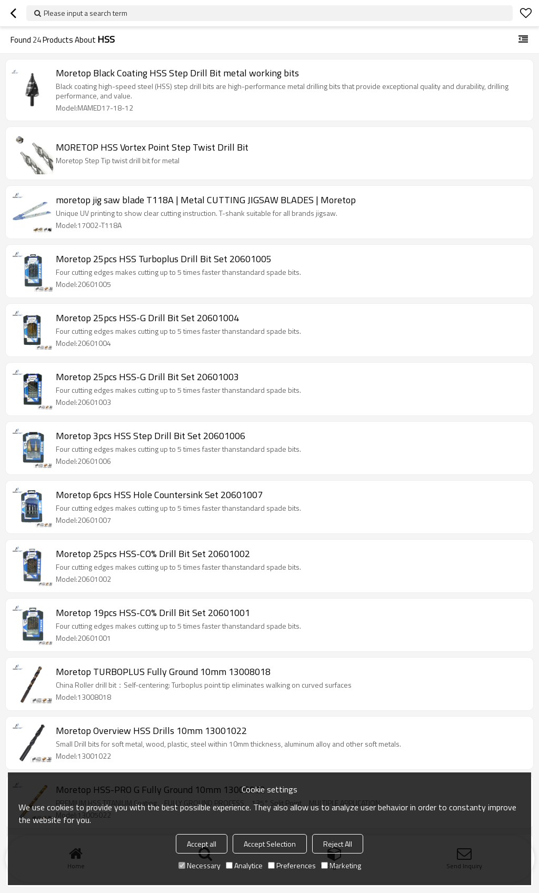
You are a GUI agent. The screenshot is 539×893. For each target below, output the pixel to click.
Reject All (337, 843)
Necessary (199, 865)
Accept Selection (270, 843)
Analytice (244, 865)
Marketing (341, 865)
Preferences (292, 865)
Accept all (201, 843)
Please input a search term (85, 12)
